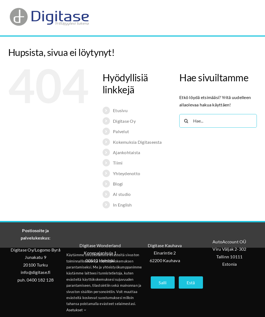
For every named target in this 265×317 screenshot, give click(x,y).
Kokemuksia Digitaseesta (137, 142)
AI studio (122, 194)
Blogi (118, 183)
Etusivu (120, 110)
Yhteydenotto (126, 173)
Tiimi (117, 162)
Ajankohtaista (126, 152)
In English (122, 204)
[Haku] (186, 121)
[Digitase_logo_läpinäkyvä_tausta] (49, 6)
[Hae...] (218, 121)
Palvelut (121, 131)
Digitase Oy (124, 121)
